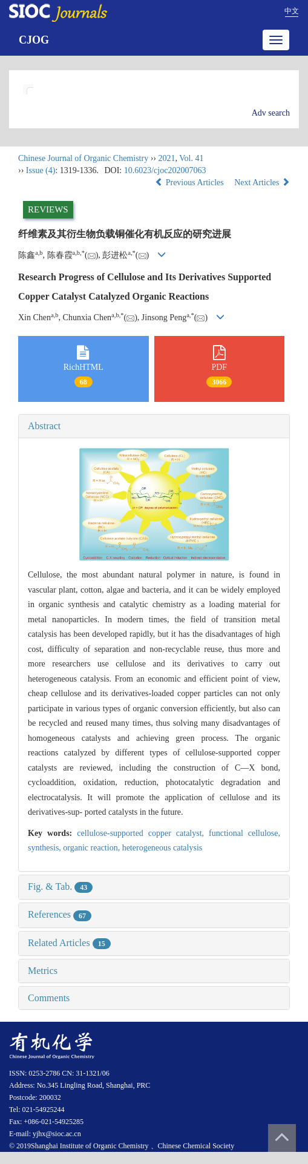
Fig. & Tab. (60, 886)
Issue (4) (41, 170)
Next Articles (262, 182)
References (59, 914)
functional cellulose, (244, 833)
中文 (291, 11)
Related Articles (69, 943)
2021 (166, 158)
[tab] (154, 426)
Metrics (42, 970)
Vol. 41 (191, 158)
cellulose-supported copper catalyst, (143, 833)
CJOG (34, 40)
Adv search (271, 112)
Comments (49, 998)
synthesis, (45, 847)
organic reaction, (92, 847)
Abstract (44, 426)
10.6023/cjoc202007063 (165, 170)
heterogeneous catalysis (162, 847)
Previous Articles (190, 182)
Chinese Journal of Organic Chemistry (83, 158)
